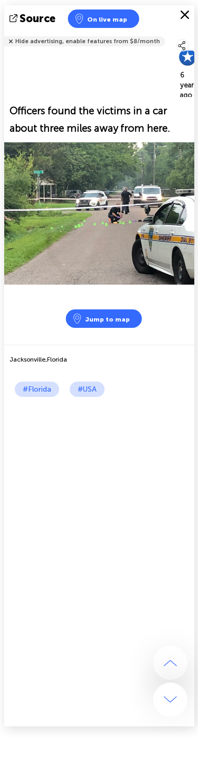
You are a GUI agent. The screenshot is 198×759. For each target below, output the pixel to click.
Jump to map (101, 318)
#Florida (37, 389)
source (33, 18)
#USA (87, 389)
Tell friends (190, 34)
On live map (100, 18)
